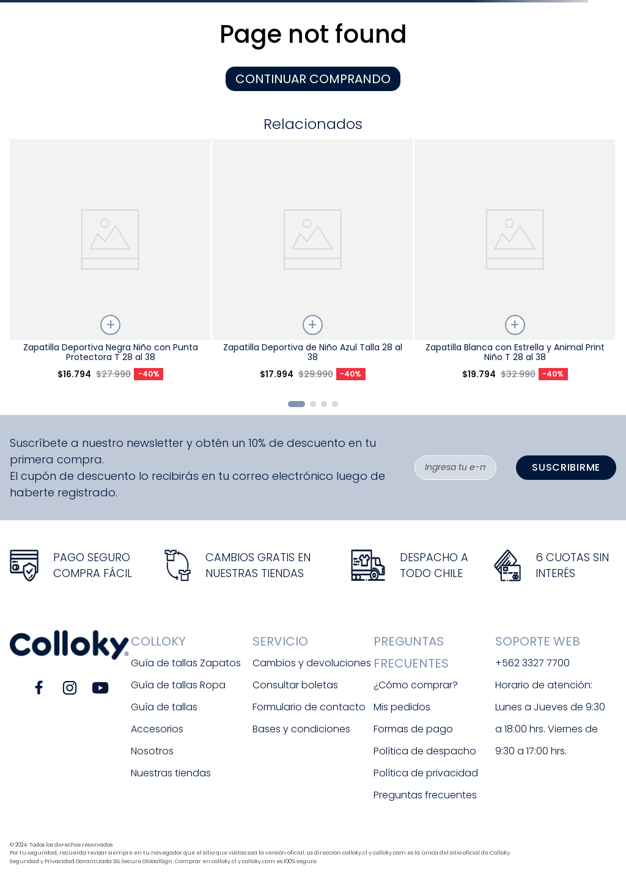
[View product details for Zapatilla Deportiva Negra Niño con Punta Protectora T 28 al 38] (110, 264)
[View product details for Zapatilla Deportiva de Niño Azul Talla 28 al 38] (312, 264)
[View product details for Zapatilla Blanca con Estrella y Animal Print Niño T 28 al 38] (514, 264)
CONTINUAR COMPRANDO (313, 78)
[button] (296, 404)
